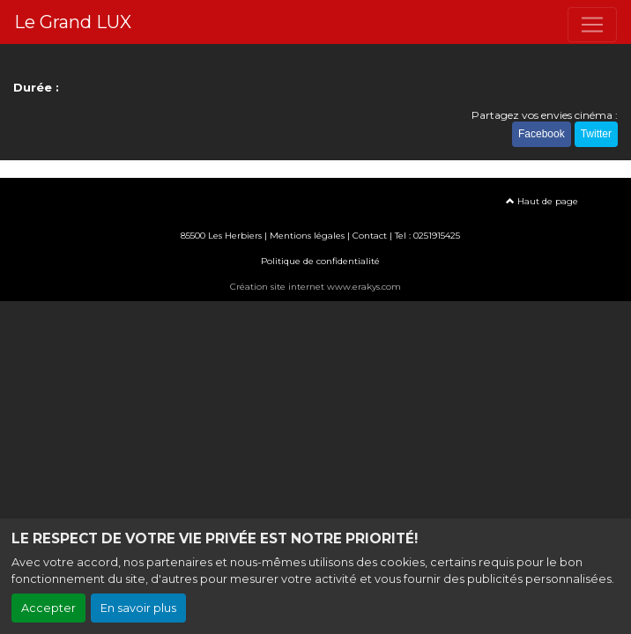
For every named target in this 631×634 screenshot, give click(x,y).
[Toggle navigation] (592, 24)
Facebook (541, 134)
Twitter (596, 134)
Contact (370, 235)
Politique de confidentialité (320, 261)
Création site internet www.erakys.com (315, 286)
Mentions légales (307, 235)
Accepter (48, 608)
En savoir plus (138, 608)
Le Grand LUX (72, 22)
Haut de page (542, 201)
